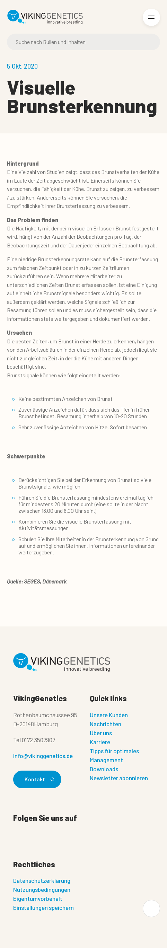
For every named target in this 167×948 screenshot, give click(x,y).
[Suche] (83, 42)
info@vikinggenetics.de (43, 755)
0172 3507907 (38, 739)
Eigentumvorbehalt (37, 898)
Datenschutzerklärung (41, 880)
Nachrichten (105, 723)
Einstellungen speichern (43, 907)
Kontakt (38, 779)
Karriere (100, 741)
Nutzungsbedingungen (41, 889)
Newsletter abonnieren (119, 777)
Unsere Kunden (109, 714)
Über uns (101, 732)
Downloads (104, 768)
